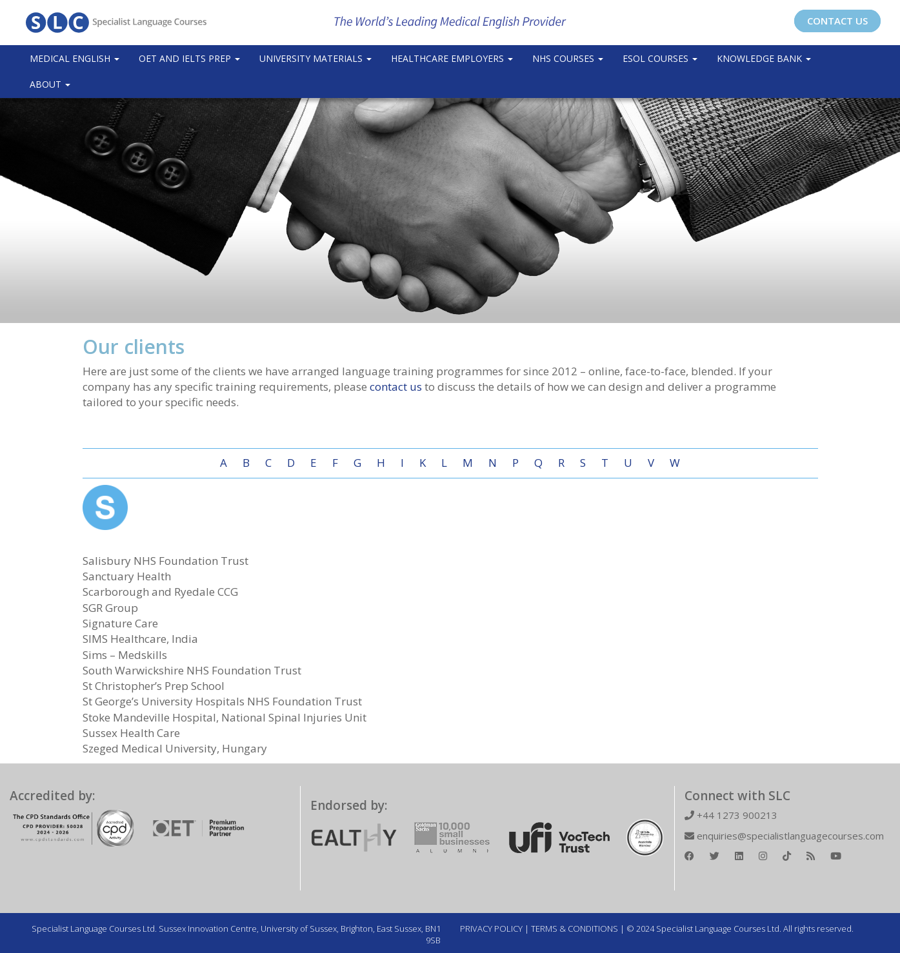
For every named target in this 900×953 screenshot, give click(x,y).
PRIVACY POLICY (491, 928)
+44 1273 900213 (731, 815)
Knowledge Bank (764, 58)
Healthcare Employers (452, 58)
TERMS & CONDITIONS (574, 928)
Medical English (74, 58)
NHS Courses (567, 58)
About (50, 84)
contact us (396, 386)
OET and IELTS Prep (189, 58)
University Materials (315, 58)
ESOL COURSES (660, 58)
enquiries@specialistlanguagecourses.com (784, 835)
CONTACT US (837, 20)
